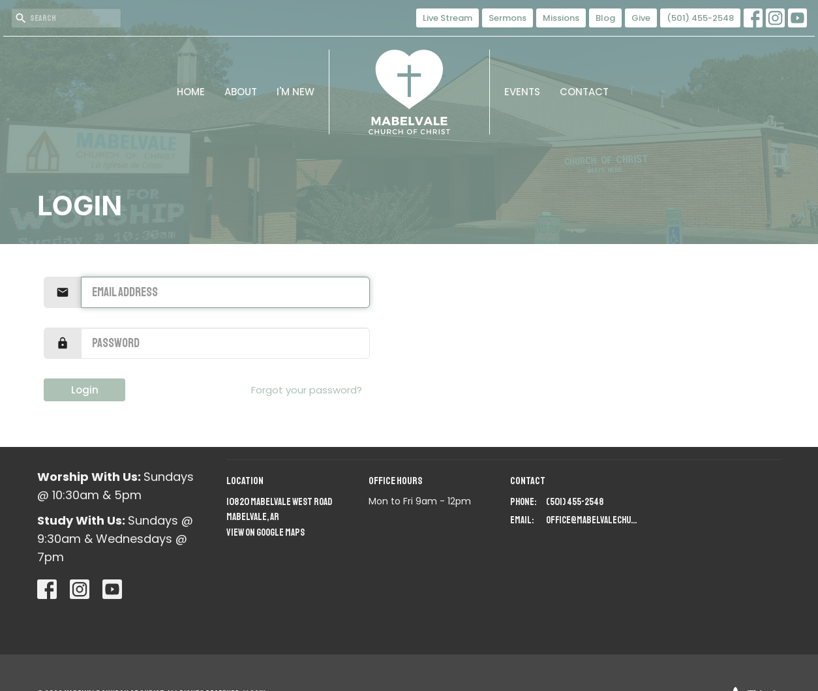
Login (84, 390)
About (240, 92)
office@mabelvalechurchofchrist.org (592, 520)
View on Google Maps (265, 533)
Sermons (507, 18)
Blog (605, 18)
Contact (584, 92)
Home (191, 92)
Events (522, 92)
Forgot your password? (306, 390)
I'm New (295, 92)
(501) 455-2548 (700, 18)
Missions (561, 18)
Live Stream (447, 18)
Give (640, 18)
